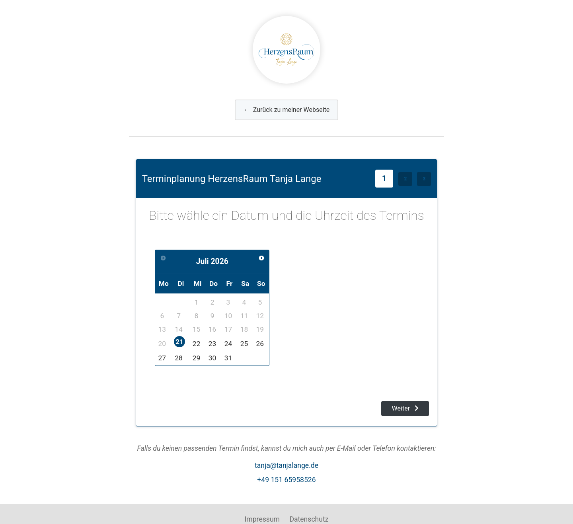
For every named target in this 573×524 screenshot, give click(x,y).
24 (228, 344)
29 (197, 358)
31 (228, 358)
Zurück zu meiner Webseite (287, 109)
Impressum (262, 519)
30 (212, 358)
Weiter (405, 408)
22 (197, 344)
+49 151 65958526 (286, 480)
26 (260, 344)
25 (244, 344)
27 (162, 358)
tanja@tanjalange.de (286, 465)
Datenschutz (308, 519)
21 (179, 342)
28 (179, 358)
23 (212, 344)
